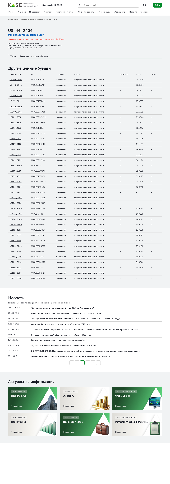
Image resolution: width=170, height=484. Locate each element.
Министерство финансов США (26, 34)
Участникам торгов (64, 12)
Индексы (22, 12)
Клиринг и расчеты (86, 12)
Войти (157, 5)
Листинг (47, 12)
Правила (133, 12)
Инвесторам (35, 12)
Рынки (11, 12)
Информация (104, 12)
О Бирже (144, 12)
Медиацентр (119, 12)
